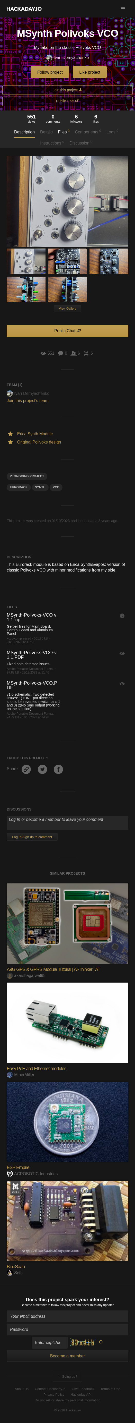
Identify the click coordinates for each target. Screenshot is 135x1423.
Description (24, 132)
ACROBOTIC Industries (32, 1174)
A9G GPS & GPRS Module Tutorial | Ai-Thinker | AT (53, 969)
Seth (15, 1273)
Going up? (67, 1376)
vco (56, 487)
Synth (40, 487)
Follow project (50, 72)
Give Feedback (83, 1389)
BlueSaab (16, 1266)
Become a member (34, 1305)
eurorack (19, 487)
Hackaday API (81, 1394)
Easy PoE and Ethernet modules (36, 1068)
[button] (123, 9)
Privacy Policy (53, 1394)
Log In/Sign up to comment (32, 837)
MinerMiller (20, 1074)
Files (64, 131)
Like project (89, 72)
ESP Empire (18, 1167)
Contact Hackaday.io (50, 1389)
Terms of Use (110, 1389)
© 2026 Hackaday (67, 1410)
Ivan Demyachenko (67, 58)
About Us (22, 1389)
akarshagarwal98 (26, 975)
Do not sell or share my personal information (67, 1400)
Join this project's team (27, 400)
